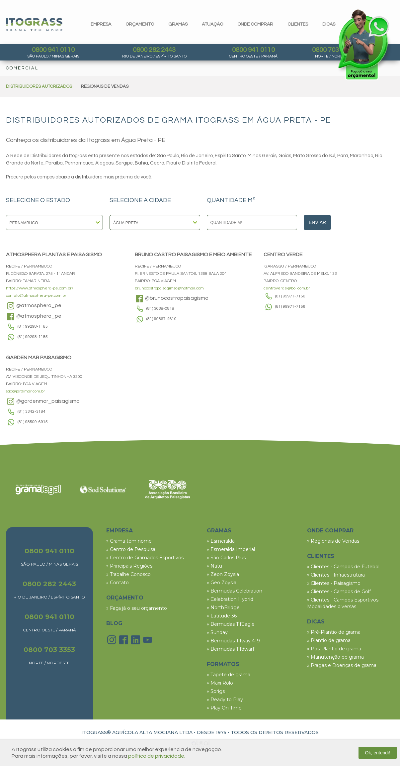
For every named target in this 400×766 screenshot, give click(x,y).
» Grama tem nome (129, 541)
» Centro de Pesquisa (130, 549)
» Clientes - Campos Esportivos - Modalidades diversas (344, 603)
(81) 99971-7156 (290, 296)
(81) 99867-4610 (161, 319)
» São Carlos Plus (226, 558)
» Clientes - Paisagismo (333, 583)
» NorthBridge (223, 607)
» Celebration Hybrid (230, 599)
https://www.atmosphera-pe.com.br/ (39, 288)
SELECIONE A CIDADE (140, 200)
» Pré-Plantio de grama (333, 632)
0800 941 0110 (53, 50)
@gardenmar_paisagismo (43, 401)
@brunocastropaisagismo (171, 298)
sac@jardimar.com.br (25, 391)
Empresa (101, 24)
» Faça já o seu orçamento (136, 608)
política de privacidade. (156, 756)
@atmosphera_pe (33, 305)
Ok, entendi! (377, 752)
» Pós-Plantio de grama (334, 649)
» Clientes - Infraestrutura (336, 575)
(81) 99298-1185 (33, 326)
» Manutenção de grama (335, 657)
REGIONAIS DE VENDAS (104, 86)
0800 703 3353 (49, 650)
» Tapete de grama (228, 675)
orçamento (139, 24)
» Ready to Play (225, 700)
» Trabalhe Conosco (128, 574)
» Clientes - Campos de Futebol (343, 567)
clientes (297, 24)
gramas (178, 24)
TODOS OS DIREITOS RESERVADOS (275, 732)
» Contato (117, 583)
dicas (328, 24)
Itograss (34, 24)
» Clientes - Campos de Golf (339, 592)
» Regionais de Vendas (333, 541)
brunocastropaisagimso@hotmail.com (169, 288)
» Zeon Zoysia (223, 574)
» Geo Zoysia (221, 583)
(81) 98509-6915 (33, 422)
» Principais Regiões (129, 566)
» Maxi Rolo (220, 683)
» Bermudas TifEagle (231, 624)
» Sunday (217, 632)
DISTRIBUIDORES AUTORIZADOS (39, 86)
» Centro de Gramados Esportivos (145, 558)
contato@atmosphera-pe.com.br (36, 295)
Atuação (212, 24)
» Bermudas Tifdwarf (230, 649)
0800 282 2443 (154, 50)
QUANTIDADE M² (231, 200)
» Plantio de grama (329, 640)
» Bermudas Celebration (234, 591)
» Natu (214, 566)
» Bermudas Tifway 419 (233, 641)
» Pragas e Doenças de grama (341, 665)
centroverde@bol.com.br (287, 288)
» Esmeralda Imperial (231, 549)
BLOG (114, 623)
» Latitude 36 (222, 616)
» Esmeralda (221, 541)
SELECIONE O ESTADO (38, 200)
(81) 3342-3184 (31, 411)
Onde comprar (255, 24)
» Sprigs (216, 691)
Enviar (317, 222)
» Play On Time (224, 708)
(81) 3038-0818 (160, 308)
